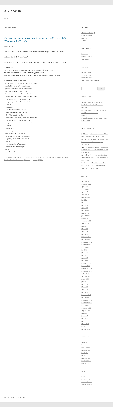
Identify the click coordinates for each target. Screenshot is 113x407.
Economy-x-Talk (86, 35)
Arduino (84, 342)
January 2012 (85, 266)
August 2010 (85, 311)
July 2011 (84, 282)
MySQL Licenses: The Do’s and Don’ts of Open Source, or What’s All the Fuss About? (94, 149)
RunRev (7, 160)
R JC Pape (84, 134)
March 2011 (85, 292)
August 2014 (85, 197)
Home (6, 18)
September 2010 (86, 308)
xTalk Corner (13, 11)
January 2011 (85, 297)
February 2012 (86, 263)
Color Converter (86, 75)
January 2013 (85, 239)
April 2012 (84, 258)
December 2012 (86, 242)
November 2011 (86, 271)
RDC (47, 157)
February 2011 (86, 295)
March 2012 (85, 260)
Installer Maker (86, 78)
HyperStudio (85, 348)
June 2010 (84, 316)
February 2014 (86, 213)
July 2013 (84, 226)
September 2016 (86, 184)
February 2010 (86, 326)
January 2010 (85, 329)
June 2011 (84, 284)
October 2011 (85, 274)
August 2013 (85, 224)
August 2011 (85, 279)
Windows (27, 160)
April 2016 (84, 187)
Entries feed (85, 379)
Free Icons (84, 54)
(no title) (84, 115)
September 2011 (86, 276)
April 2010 (84, 321)
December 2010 (86, 300)
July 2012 (84, 250)
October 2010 (85, 305)
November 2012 (86, 245)
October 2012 (85, 247)
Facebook (84, 38)
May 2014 (84, 205)
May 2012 (84, 255)
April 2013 (84, 231)
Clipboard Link (86, 72)
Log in (83, 377)
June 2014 (84, 202)
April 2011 (84, 289)
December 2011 (86, 268)
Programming (85, 358)
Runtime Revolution (16, 160)
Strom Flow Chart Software (90, 80)
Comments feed (86, 382)
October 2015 (85, 189)
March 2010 (85, 324)
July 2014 (84, 200)
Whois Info (85, 59)
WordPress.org (86, 384)
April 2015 (84, 192)
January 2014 (85, 216)
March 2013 (85, 234)
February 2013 (86, 237)
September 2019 (86, 181)
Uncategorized (26, 157)
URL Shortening (86, 56)
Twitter (83, 41)
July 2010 (84, 313)
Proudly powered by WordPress (14, 398)
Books (83, 345)
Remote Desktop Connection (59, 157)
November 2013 (86, 218)
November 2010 (86, 303)
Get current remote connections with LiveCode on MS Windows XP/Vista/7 (35, 39)
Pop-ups (84, 107)
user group (85, 363)
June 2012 (84, 253)
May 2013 (84, 229)
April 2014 (84, 208)
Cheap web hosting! (88, 33)
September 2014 (86, 195)
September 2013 (86, 221)
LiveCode (42, 157)
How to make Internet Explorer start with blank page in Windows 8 (94, 141)
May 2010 (84, 319)
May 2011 (84, 287)
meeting (84, 355)
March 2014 (85, 210)
